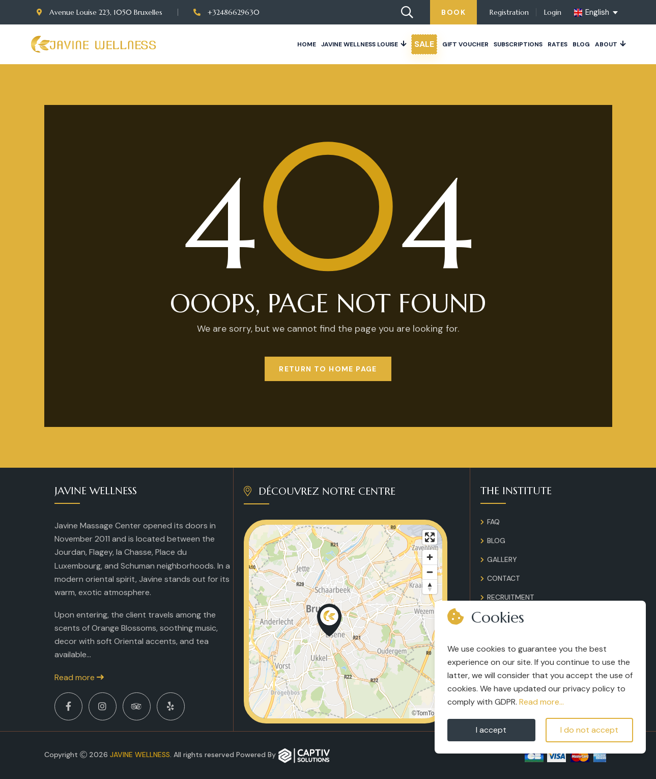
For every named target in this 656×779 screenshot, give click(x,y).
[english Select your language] (596, 13)
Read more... (541, 701)
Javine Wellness (140, 754)
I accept (491, 729)
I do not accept (589, 729)
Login (552, 12)
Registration (509, 12)
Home (306, 44)
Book (453, 12)
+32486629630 (226, 12)
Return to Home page (328, 368)
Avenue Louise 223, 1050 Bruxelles (99, 12)
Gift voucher (465, 44)
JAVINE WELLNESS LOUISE (359, 44)
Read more (79, 677)
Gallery (502, 559)
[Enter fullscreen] (429, 537)
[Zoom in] (429, 557)
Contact (503, 578)
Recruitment (510, 597)
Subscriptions (518, 44)
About (606, 44)
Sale (424, 44)
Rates (557, 44)
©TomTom (425, 713)
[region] (345, 621)
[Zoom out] (429, 572)
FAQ (493, 521)
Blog (581, 44)
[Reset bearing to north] (429, 586)
